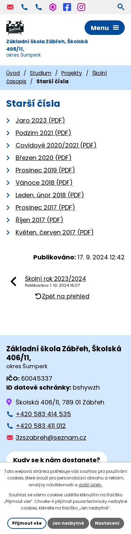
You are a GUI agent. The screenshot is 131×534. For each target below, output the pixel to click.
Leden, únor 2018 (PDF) (50, 195)
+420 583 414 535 (43, 414)
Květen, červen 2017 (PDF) (55, 232)
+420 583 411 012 (41, 425)
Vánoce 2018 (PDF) (44, 182)
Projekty (71, 73)
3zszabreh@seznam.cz (51, 437)
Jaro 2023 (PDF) (40, 120)
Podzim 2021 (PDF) (43, 132)
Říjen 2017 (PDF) (39, 220)
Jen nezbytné (68, 523)
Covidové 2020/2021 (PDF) (56, 145)
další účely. (91, 485)
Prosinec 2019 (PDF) (45, 170)
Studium (40, 73)
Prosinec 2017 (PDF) (45, 207)
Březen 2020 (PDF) (44, 157)
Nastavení (107, 523)
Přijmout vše (27, 523)
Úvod (13, 73)
